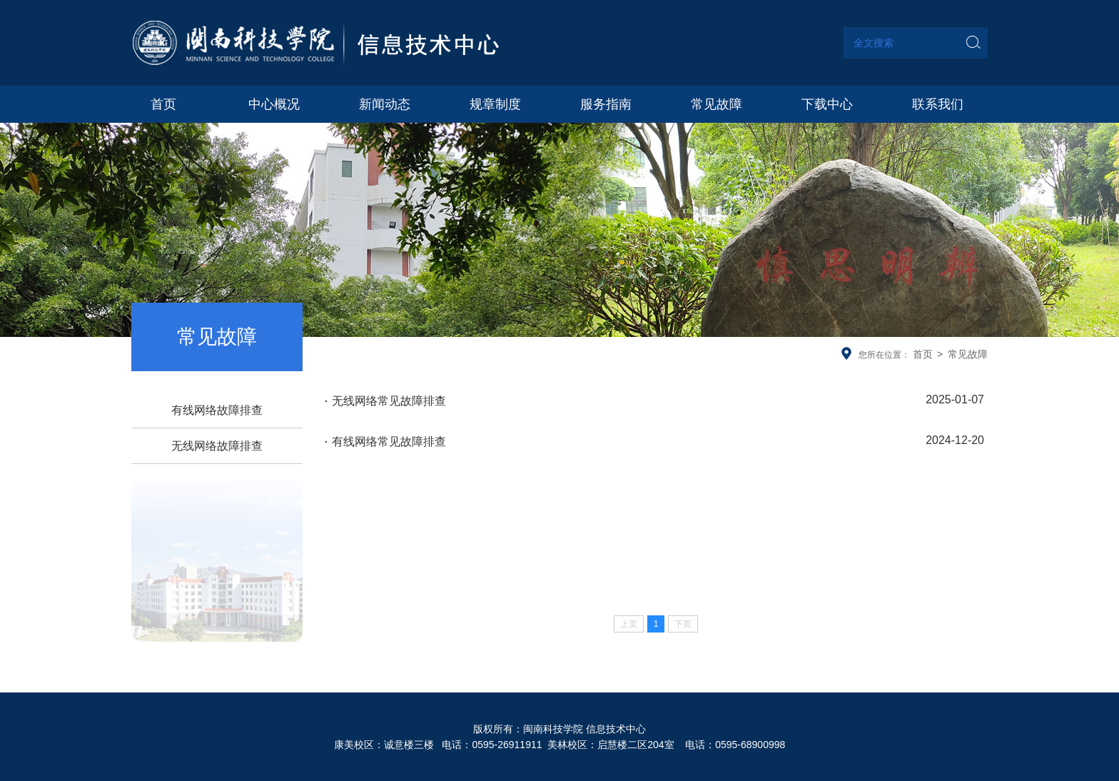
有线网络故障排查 (217, 410)
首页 (923, 354)
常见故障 (968, 354)
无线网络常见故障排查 (654, 400)
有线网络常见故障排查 (654, 440)
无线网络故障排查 (217, 446)
